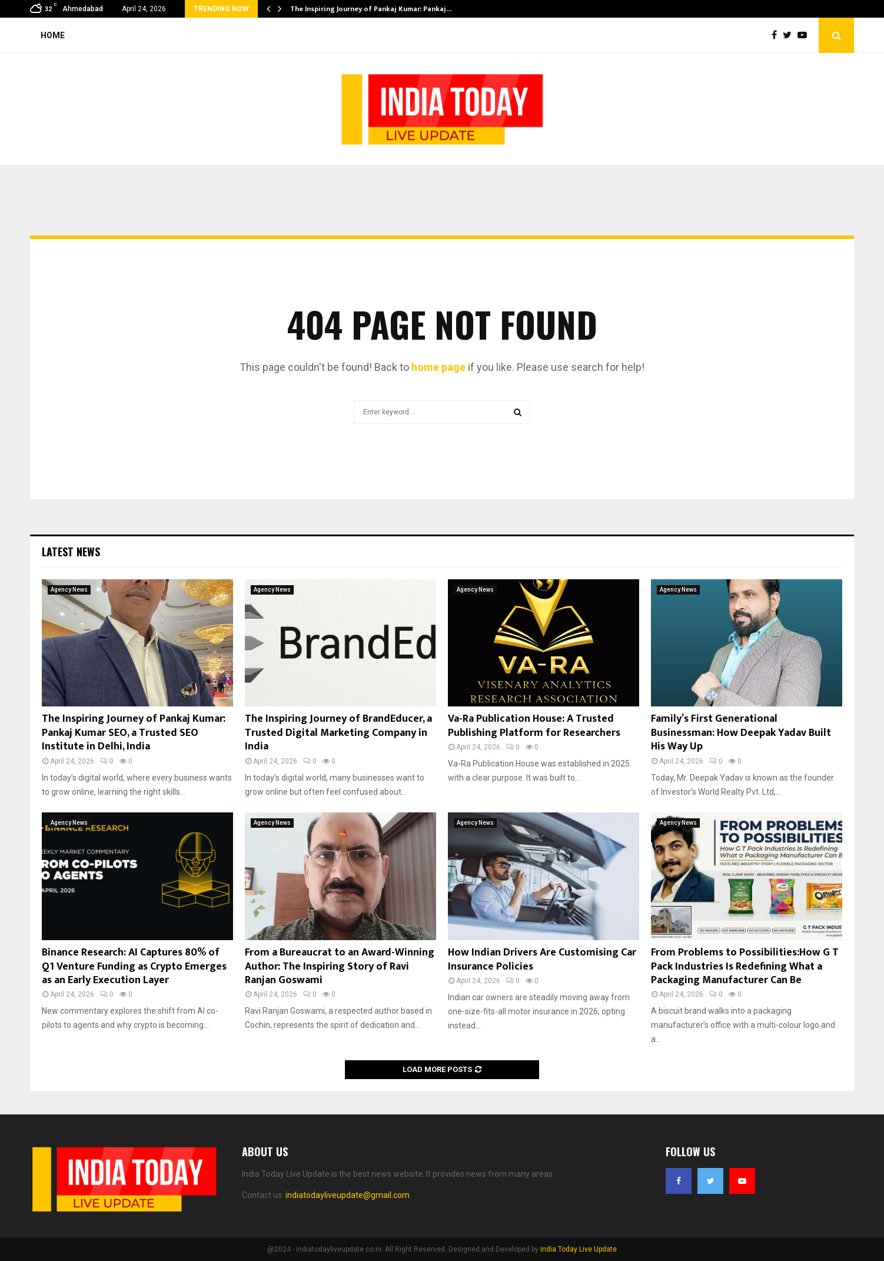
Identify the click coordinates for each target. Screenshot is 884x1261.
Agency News (69, 589)
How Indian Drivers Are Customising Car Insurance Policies (542, 959)
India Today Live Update (578, 1249)
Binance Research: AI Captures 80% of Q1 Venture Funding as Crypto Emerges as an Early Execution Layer (134, 966)
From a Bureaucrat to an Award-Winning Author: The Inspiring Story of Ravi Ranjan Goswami (339, 966)
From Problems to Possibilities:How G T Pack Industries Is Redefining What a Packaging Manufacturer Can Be (745, 966)
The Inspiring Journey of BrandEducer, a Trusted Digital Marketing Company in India (338, 732)
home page (438, 367)
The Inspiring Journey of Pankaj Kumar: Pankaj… (371, 9)
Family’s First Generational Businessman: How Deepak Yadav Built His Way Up (741, 732)
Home (53, 35)
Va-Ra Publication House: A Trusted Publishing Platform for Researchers (534, 725)
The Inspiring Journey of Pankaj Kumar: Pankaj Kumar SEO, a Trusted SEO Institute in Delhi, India (133, 732)
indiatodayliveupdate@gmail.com (347, 1195)
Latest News (71, 551)
